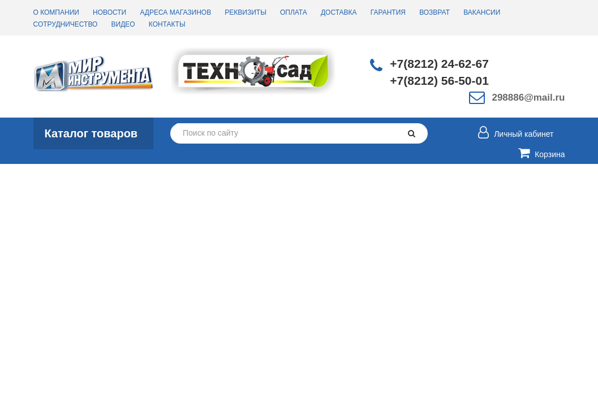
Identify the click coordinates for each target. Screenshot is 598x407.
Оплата (293, 12)
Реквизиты (245, 12)
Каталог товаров (91, 133)
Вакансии (481, 12)
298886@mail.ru (528, 97)
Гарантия (388, 12)
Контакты (167, 24)
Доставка (339, 12)
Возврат (434, 12)
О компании (56, 12)
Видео (123, 24)
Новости (109, 12)
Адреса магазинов (175, 12)
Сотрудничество (65, 24)
